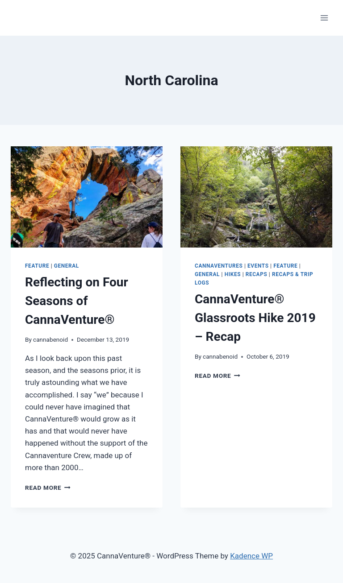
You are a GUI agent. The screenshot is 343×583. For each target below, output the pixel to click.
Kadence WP (251, 555)
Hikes (233, 274)
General (66, 266)
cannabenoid (50, 339)
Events (258, 266)
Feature (37, 266)
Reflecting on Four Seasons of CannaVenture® (76, 301)
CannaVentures (219, 266)
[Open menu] (324, 18)
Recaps (257, 274)
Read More (48, 487)
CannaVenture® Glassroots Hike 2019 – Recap (255, 318)
